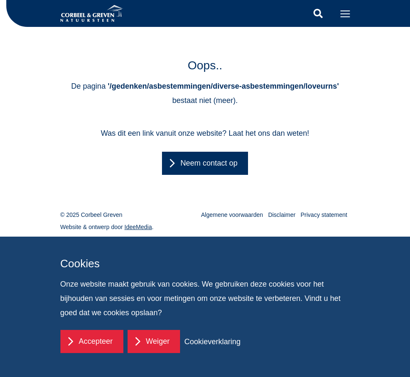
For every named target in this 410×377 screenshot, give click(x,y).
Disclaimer (281, 214)
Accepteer (96, 341)
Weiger (158, 341)
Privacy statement (323, 214)
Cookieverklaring (212, 341)
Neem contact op (209, 163)
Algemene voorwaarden (232, 214)
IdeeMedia (138, 227)
